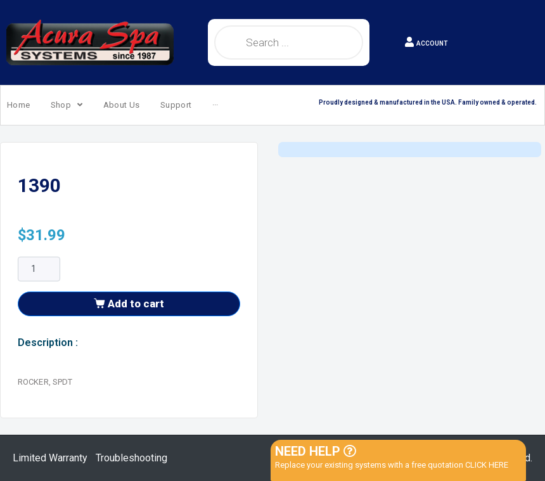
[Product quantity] (39, 295)
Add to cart (136, 329)
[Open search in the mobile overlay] (288, 42)
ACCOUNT (431, 43)
